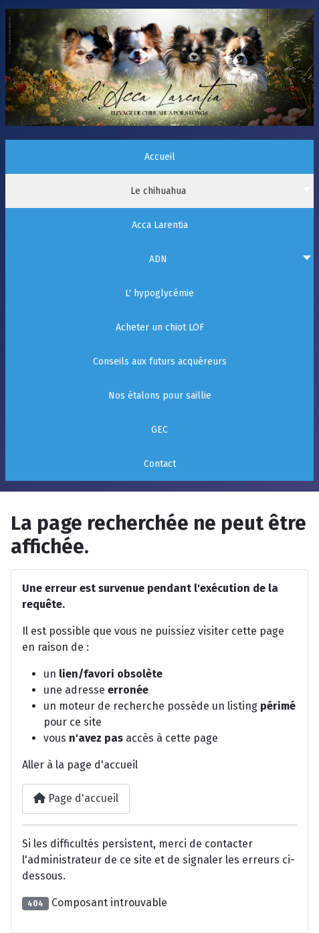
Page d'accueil (75, 798)
